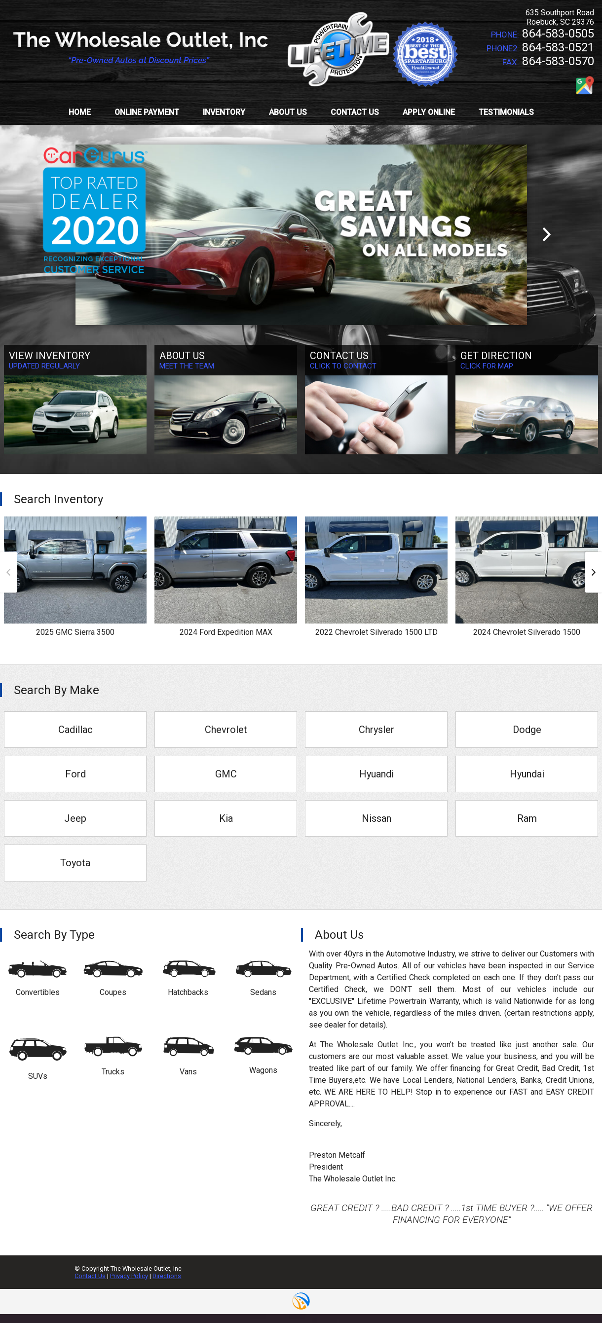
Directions (166, 1276)
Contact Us (90, 1276)
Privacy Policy (129, 1276)
